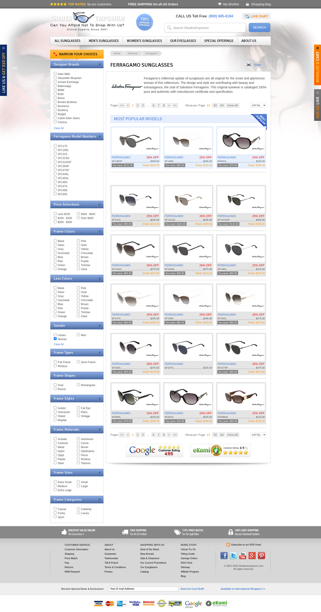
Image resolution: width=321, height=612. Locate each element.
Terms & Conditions (115, 567)
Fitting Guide (188, 553)
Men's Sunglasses (104, 41)
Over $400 (87, 218)
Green (61, 265)
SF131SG (64, 158)
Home (117, 53)
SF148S (62, 190)
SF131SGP (64, 162)
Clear (84, 269)
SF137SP (63, 170)
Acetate (62, 439)
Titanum (86, 463)
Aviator (62, 408)
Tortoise (85, 265)
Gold (83, 245)
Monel (84, 447)
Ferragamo (152, 53)
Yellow (84, 249)
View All (232, 105)
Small (84, 482)
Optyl (61, 455)
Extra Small (64, 482)
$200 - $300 (65, 222)
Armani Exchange (68, 82)
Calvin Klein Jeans (69, 118)
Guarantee (110, 553)
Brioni (61, 98)
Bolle (61, 94)
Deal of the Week (149, 549)
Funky (61, 513)
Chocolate (87, 253)
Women (62, 339)
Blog (183, 576)
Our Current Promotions (153, 562)
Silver (61, 245)
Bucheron (63, 106)
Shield (61, 416)
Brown (84, 257)
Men (83, 335)
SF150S (62, 194)
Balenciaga (64, 86)
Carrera (62, 122)
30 (215, 105)
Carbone (63, 443)
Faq (67, 562)
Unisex (62, 335)
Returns (69, 567)
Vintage (85, 416)
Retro (84, 412)
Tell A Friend (111, 562)
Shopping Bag (261, 4)
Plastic (62, 459)
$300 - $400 (88, 214)
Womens (133, 53)
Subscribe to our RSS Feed (246, 544)
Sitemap (185, 567)
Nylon (61, 451)
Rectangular (88, 385)
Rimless (62, 366)
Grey (61, 249)
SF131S (62, 154)
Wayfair (62, 420)
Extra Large (65, 490)
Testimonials (111, 558)
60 (222, 105)
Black (61, 241)
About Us (248, 41)
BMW (61, 90)
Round (62, 389)
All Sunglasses (67, 41)
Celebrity (86, 509)
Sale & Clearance (149, 558)
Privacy (109, 571)
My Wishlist (231, 4)
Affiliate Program (190, 571)
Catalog (144, 571)
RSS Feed (186, 562)
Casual (62, 509)
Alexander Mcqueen (70, 78)
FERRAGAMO (121, 157)
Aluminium (87, 439)
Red (60, 261)
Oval (60, 385)
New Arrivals (147, 553)
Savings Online (189, 558)
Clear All (59, 128)
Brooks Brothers (67, 102)
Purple (85, 261)
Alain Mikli (64, 74)
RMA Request (72, 571)
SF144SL (63, 174)
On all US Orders (153, 4)
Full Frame (64, 362)
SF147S (62, 186)
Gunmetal (63, 253)
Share (257, 64)
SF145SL (63, 178)
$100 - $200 (65, 218)
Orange (62, 269)
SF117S (62, 146)
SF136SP (63, 166)
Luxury (85, 513)
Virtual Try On (188, 549)
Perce (84, 455)
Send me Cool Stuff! (192, 588)
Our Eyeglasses (183, 41)
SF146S (62, 182)
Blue (60, 257)
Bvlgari (62, 114)
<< (122, 105)
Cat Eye (86, 408)
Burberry (63, 110)
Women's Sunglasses (144, 41)
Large (84, 486)
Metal (61, 447)
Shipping (69, 553)
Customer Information (76, 549)
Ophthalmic (88, 451)
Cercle (85, 443)
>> (175, 105)
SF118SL (63, 150)
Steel (61, 463)
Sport (61, 517)
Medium (62, 486)
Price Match (71, 558)
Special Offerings (218, 41)
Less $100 (64, 214)
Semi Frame (88, 362)
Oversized (64, 412)
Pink (83, 241)
